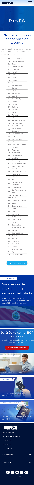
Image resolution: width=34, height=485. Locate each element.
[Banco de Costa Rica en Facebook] (8, 472)
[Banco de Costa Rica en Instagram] (12, 472)
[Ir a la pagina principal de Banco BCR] (10, 428)
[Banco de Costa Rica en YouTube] (21, 472)
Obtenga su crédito (17, 348)
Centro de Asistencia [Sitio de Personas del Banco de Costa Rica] (12, 436)
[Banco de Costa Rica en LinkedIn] (17, 472)
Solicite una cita (17, 263)
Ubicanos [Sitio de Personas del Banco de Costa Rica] (8, 448)
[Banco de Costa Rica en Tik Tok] (26, 472)
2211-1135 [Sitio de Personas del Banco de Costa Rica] (8, 444)
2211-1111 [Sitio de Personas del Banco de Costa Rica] (8, 440)
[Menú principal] (30, 3)
